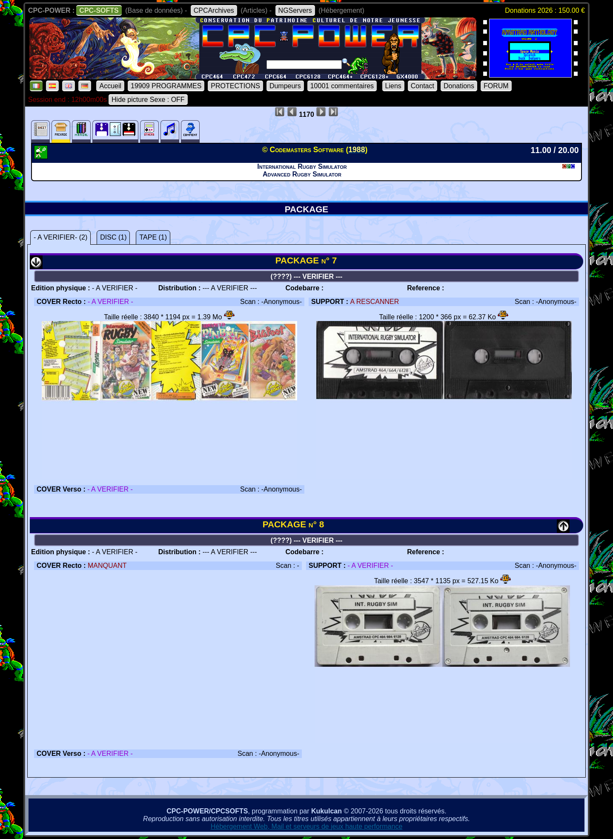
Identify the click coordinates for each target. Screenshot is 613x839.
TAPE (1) (153, 237)
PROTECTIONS (235, 86)
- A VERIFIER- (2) (60, 237)
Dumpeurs (285, 86)
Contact (422, 86)
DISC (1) (113, 237)
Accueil (110, 86)
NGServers (295, 10)
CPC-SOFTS (98, 10)
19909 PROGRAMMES (166, 86)
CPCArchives (214, 10)
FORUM (496, 86)
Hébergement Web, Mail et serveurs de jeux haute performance (307, 826)
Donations (459, 86)
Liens (393, 86)
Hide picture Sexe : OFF (148, 99)
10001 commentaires (342, 86)
